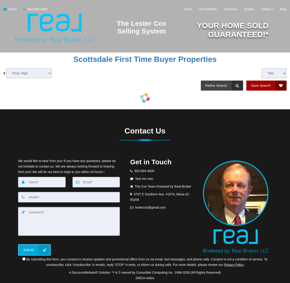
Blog (283, 9)
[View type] (274, 73)
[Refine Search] (222, 86)
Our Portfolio (208, 9)
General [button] (231, 9)
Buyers (249, 9)
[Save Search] (266, 86)
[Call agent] (34, 9)
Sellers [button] (267, 9)
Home (188, 9)
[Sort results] (29, 73)
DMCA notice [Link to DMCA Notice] (145, 278)
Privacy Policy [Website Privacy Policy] (234, 265)
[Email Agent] (11, 9)
